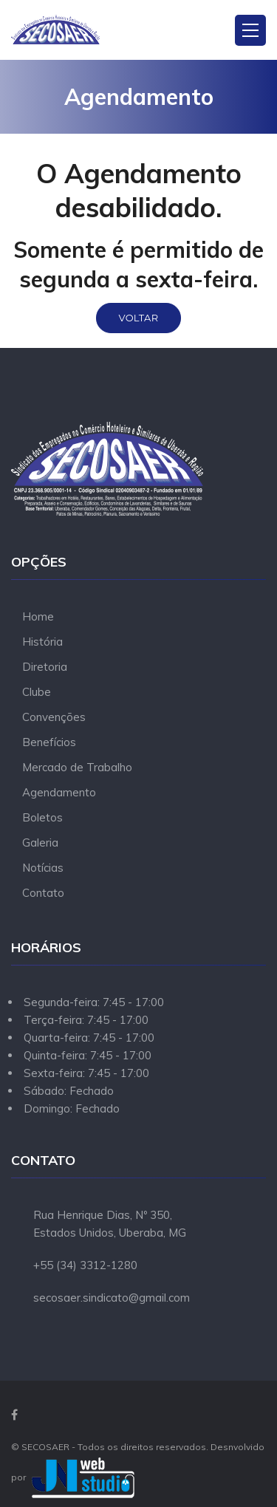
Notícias (43, 868)
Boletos (42, 817)
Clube (36, 692)
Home (38, 616)
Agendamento (59, 792)
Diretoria (44, 667)
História (42, 642)
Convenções (54, 717)
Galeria (40, 842)
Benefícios (49, 742)
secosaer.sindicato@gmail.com (111, 1298)
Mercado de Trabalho (77, 767)
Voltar (139, 318)
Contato (43, 893)
